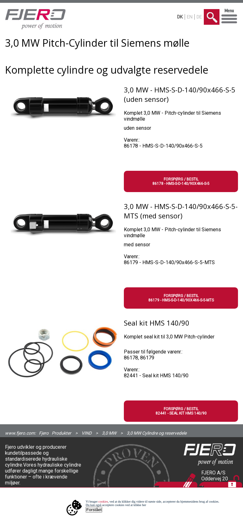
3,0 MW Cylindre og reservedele (157, 433)
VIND (87, 433)
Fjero (44, 433)
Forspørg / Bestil (181, 181)
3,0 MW (109, 433)
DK (180, 17)
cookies (103, 501)
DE (199, 17)
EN (190, 17)
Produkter (61, 433)
